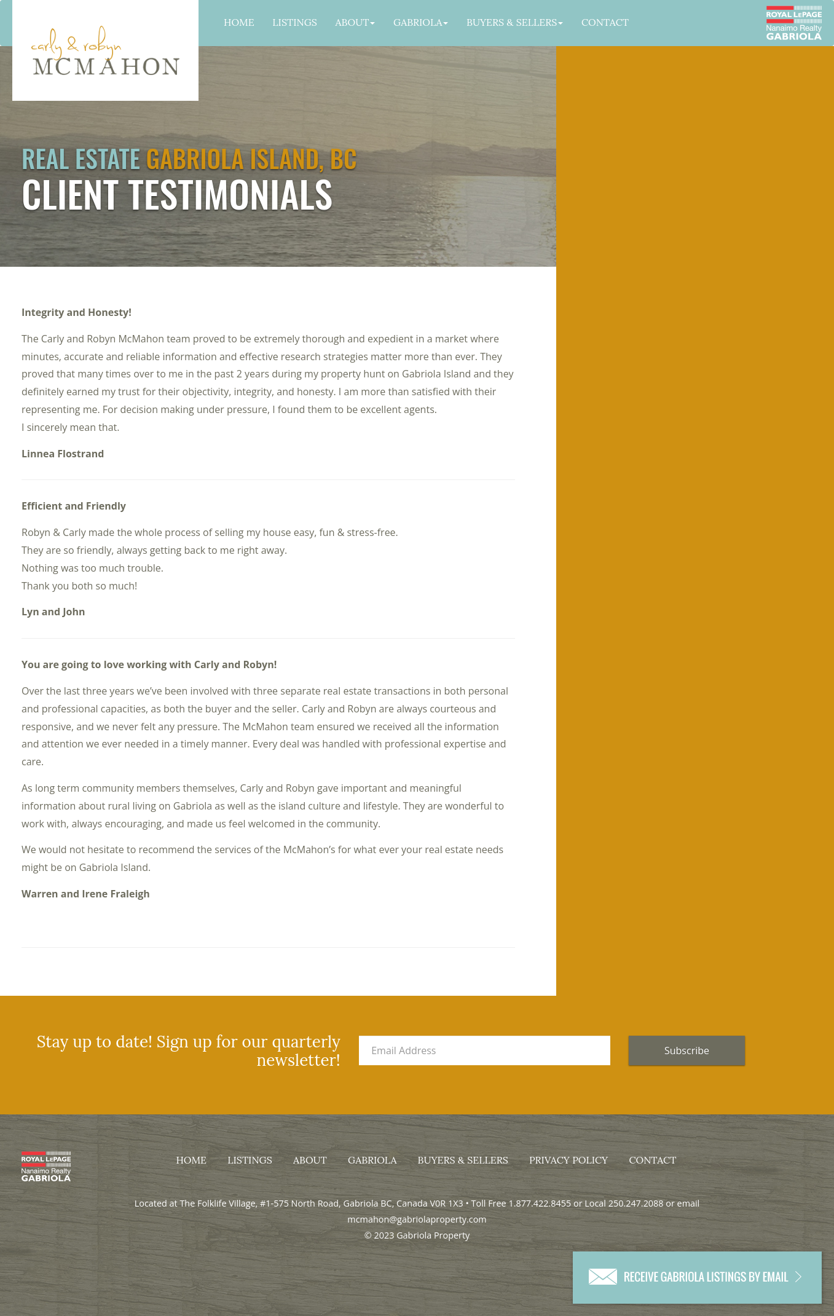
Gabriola (420, 22)
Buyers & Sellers (514, 22)
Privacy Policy (568, 1160)
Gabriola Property (105, 50)
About (356, 22)
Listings (294, 22)
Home (239, 22)
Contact (605, 22)
